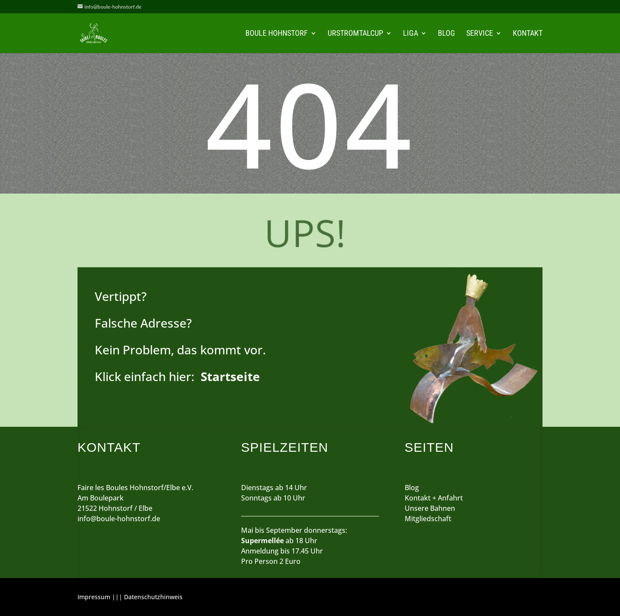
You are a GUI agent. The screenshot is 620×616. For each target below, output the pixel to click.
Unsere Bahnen (430, 508)
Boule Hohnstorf (276, 34)
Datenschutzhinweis (153, 597)
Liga (410, 34)
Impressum (94, 597)
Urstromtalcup (355, 34)
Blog (446, 34)
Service (479, 34)
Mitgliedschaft (428, 518)
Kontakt (527, 34)
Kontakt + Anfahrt (434, 498)
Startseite (230, 376)
